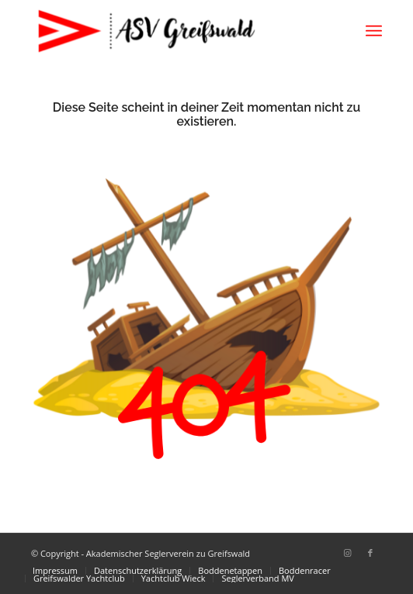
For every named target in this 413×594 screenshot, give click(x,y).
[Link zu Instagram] (347, 553)
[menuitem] (374, 31)
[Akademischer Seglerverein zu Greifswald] (171, 31)
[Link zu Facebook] (370, 553)
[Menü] (374, 31)
